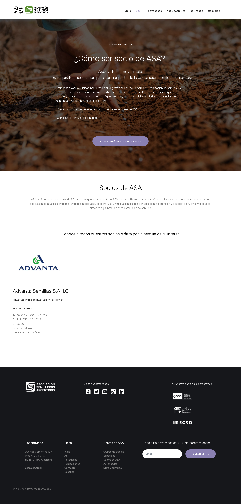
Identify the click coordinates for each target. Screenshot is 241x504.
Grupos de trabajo (113, 451)
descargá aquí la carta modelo (120, 141)
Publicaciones (176, 11)
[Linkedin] (121, 392)
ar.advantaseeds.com (25, 308)
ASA (138, 11)
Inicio (127, 11)
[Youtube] (104, 392)
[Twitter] (96, 392)
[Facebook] (88, 392)
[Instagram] (113, 392)
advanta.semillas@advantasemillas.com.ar (38, 299)
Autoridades (110, 463)
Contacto (196, 11)
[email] (162, 453)
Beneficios (109, 455)
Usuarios (214, 11)
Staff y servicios (112, 467)
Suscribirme (200, 454)
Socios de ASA (111, 459)
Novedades (155, 11)
